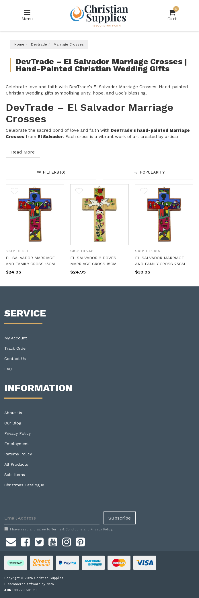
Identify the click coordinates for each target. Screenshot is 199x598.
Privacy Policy (17, 433)
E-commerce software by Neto (29, 584)
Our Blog (12, 423)
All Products (16, 464)
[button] (14, 192)
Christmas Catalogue (24, 485)
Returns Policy (18, 454)
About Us (13, 412)
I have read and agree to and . (58, 529)
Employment (16, 443)
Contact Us (15, 358)
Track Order (15, 348)
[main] (99, 235)
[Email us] (11, 541)
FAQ (8, 369)
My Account (15, 338)
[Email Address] (51, 518)
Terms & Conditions (66, 529)
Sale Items (14, 474)
